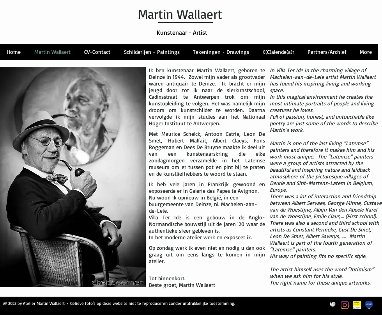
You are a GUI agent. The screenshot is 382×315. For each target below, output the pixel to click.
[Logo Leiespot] (369, 305)
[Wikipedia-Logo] (333, 305)
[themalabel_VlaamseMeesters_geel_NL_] (357, 305)
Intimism (360, 269)
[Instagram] (345, 305)
